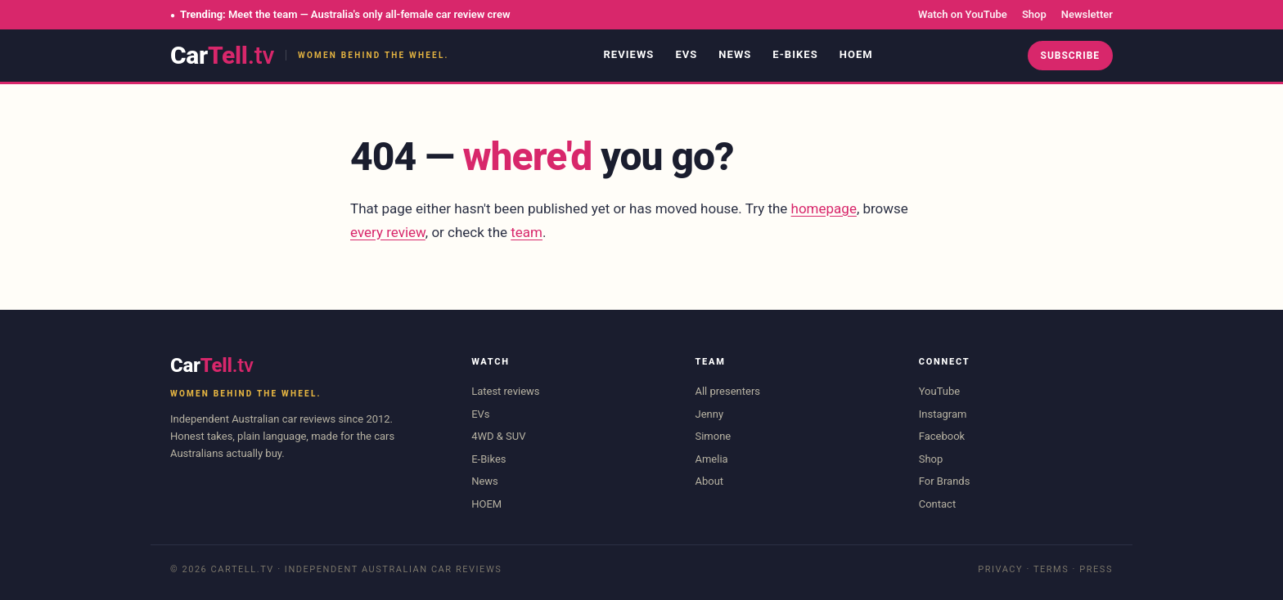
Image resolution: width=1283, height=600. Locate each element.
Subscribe (1070, 55)
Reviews (628, 54)
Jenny (709, 414)
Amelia (711, 459)
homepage (824, 208)
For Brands (944, 481)
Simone (713, 436)
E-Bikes (794, 54)
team (526, 232)
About (709, 481)
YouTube (940, 391)
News (734, 54)
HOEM (856, 54)
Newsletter (1087, 14)
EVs (686, 54)
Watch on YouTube (962, 14)
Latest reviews (505, 391)
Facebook (942, 436)
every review (387, 232)
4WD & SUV (498, 436)
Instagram (943, 414)
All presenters (727, 391)
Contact (937, 504)
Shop (1034, 14)
